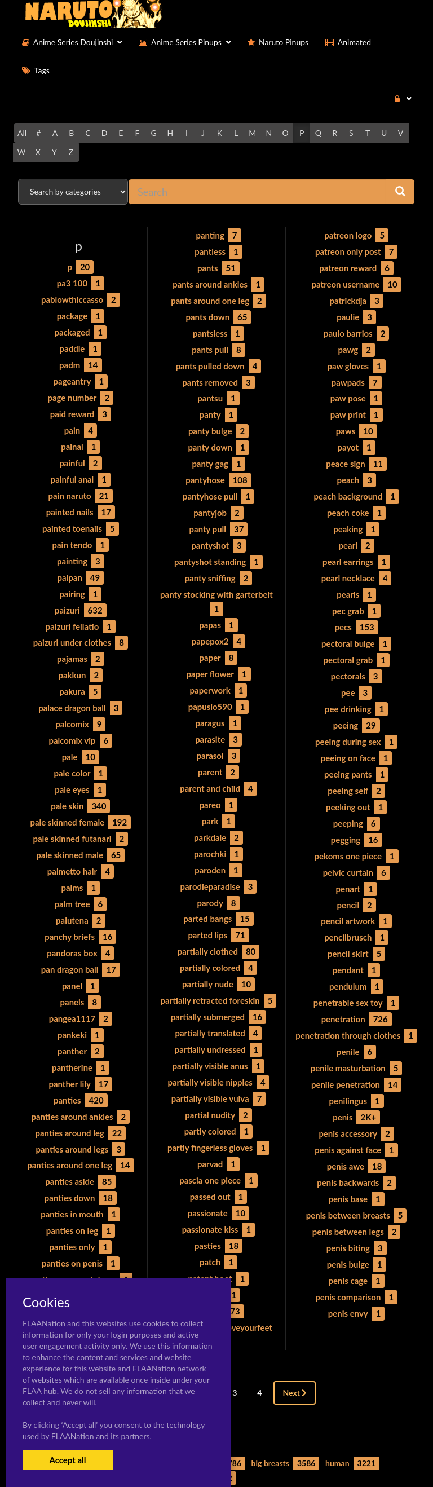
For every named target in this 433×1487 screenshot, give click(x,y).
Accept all (67, 1460)
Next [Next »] (294, 1343)
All (21, 133)
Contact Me (280, 1458)
